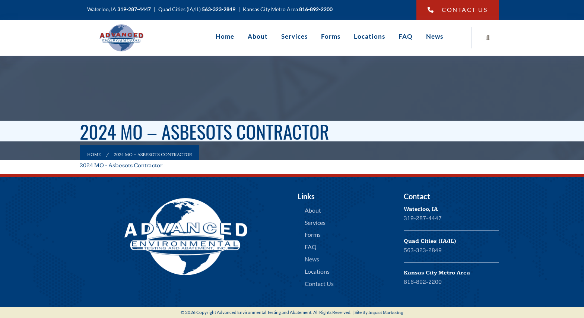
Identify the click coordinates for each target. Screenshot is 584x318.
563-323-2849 (423, 250)
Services (294, 36)
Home (225, 36)
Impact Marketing (385, 312)
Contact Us (458, 9)
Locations (369, 36)
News (434, 36)
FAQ (406, 36)
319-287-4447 (423, 218)
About (258, 36)
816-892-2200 (423, 282)
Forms (330, 36)
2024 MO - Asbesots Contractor (121, 165)
